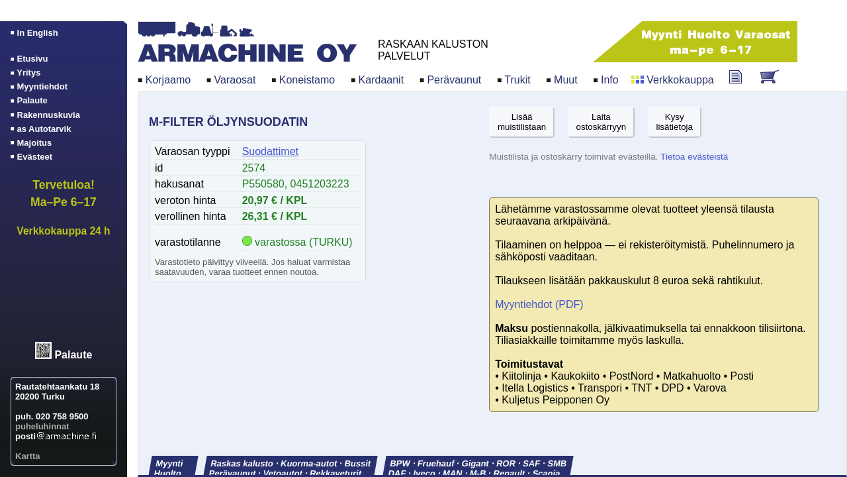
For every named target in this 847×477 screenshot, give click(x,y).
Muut (566, 79)
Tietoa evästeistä (694, 157)
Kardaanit (381, 79)
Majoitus (34, 143)
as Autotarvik (44, 129)
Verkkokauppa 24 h (63, 231)
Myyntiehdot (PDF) (539, 304)
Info (610, 79)
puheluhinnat (42, 426)
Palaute (73, 355)
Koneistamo (307, 79)
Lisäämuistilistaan (522, 122)
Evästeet (34, 157)
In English (37, 33)
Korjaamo (168, 79)
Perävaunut (454, 79)
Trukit (517, 79)
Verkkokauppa (679, 79)
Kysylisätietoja (674, 122)
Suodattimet (270, 151)
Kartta (27, 456)
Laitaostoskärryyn (601, 122)
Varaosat (235, 79)
